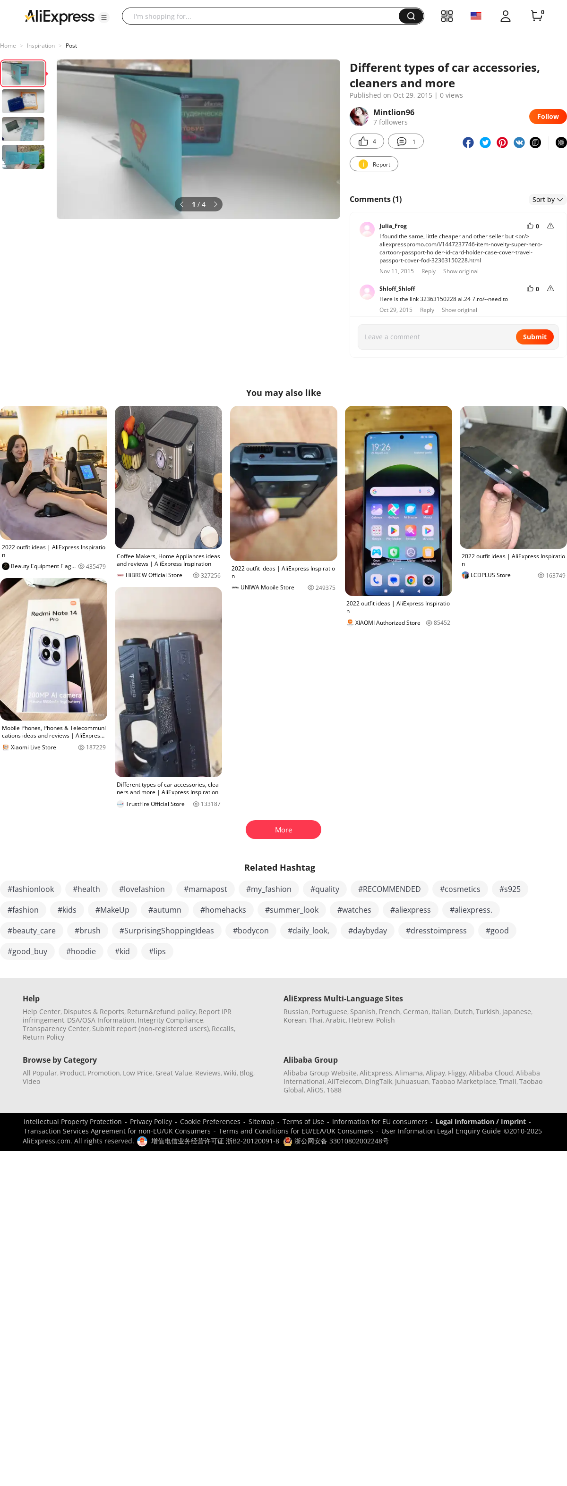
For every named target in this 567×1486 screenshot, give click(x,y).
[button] (104, 17)
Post (71, 46)
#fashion (23, 910)
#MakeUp (112, 910)
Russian (296, 1011)
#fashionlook (31, 889)
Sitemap (262, 1121)
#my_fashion (269, 889)
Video (31, 1081)
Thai (316, 1020)
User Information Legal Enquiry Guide (441, 1130)
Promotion (103, 1072)
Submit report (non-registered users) (150, 1028)
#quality (324, 889)
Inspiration (41, 46)
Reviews (208, 1072)
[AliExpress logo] (59, 16)
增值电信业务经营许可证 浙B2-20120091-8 (215, 1140)
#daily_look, (308, 930)
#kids (67, 910)
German (416, 1011)
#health (86, 889)
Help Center (41, 1011)
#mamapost (205, 889)
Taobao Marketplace (464, 1081)
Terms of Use (303, 1121)
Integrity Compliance (170, 1020)
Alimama (409, 1072)
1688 (334, 1089)
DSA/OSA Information (101, 1020)
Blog (246, 1072)
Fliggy (457, 1072)
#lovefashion (142, 889)
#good (497, 930)
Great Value (173, 1072)
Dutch (463, 1011)
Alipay (435, 1072)
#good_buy (27, 951)
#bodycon (251, 930)
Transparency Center (56, 1028)
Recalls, (224, 1028)
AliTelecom (344, 1081)
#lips (157, 951)
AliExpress (376, 1072)
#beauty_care (32, 930)
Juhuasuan (412, 1081)
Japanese (516, 1011)
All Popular (40, 1072)
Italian (441, 1011)
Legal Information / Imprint (481, 1121)
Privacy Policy (151, 1121)
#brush (88, 930)
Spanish (363, 1011)
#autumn (164, 910)
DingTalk (378, 1081)
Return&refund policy (161, 1011)
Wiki (230, 1072)
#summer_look (291, 910)
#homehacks (223, 910)
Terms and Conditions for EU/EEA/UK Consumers (296, 1130)
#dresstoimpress (436, 930)
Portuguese (329, 1011)
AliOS (315, 1089)
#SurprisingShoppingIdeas (167, 930)
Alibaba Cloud (491, 1072)
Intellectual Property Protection (73, 1121)
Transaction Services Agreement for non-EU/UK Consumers (117, 1130)
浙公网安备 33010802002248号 (336, 1140)
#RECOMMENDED (389, 889)
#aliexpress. (471, 910)
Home (8, 46)
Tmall (507, 1081)
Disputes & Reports (93, 1011)
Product (72, 1072)
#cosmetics (460, 889)
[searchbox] (264, 16)
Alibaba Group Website (320, 1072)
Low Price (138, 1072)
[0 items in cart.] (536, 16)
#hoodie (81, 951)
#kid (122, 951)
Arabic (336, 1020)
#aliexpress (410, 910)
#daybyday (367, 930)
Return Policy (43, 1037)
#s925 (510, 889)
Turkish (487, 1011)
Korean (295, 1020)
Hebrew (361, 1020)
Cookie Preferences (210, 1121)
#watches (354, 910)
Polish (385, 1020)
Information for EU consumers (380, 1121)
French (389, 1011)
